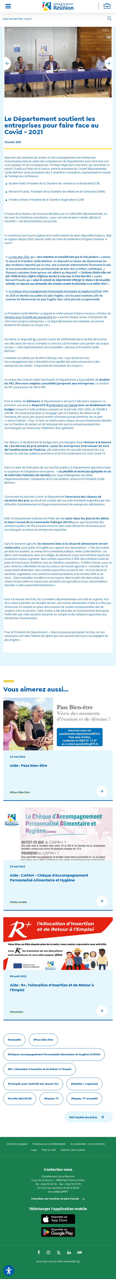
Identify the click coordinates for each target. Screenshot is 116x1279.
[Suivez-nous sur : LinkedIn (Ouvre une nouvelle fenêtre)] (69, 1252)
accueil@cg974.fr (58, 1192)
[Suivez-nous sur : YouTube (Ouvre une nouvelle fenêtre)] (79, 1253)
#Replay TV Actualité (84, 1099)
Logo (34, 1150)
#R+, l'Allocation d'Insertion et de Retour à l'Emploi (39, 1069)
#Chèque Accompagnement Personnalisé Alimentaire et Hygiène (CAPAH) (54, 1055)
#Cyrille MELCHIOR (20, 1099)
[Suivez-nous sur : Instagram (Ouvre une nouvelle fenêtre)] (48, 1252)
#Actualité (14, 1040)
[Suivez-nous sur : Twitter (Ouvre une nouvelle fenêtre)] (59, 1253)
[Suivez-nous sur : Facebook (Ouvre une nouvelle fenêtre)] (39, 1252)
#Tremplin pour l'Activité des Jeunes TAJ (33, 1084)
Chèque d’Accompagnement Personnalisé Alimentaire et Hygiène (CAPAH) (56, 291)
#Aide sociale (18, 902)
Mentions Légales (17, 1144)
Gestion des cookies (73, 1150)
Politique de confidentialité (49, 1144)
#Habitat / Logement (84, 1084)
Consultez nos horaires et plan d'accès (55, 1199)
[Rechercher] (109, 18)
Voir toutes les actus (83, 1117)
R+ (34, 340)
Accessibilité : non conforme (87, 1144)
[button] (108, 63)
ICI (78, 1262)
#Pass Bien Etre (20, 792)
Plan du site (49, 1150)
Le (19, 257)
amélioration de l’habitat (63, 405)
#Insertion (16, 1012)
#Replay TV (51, 1099)
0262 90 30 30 (49, 1184)
